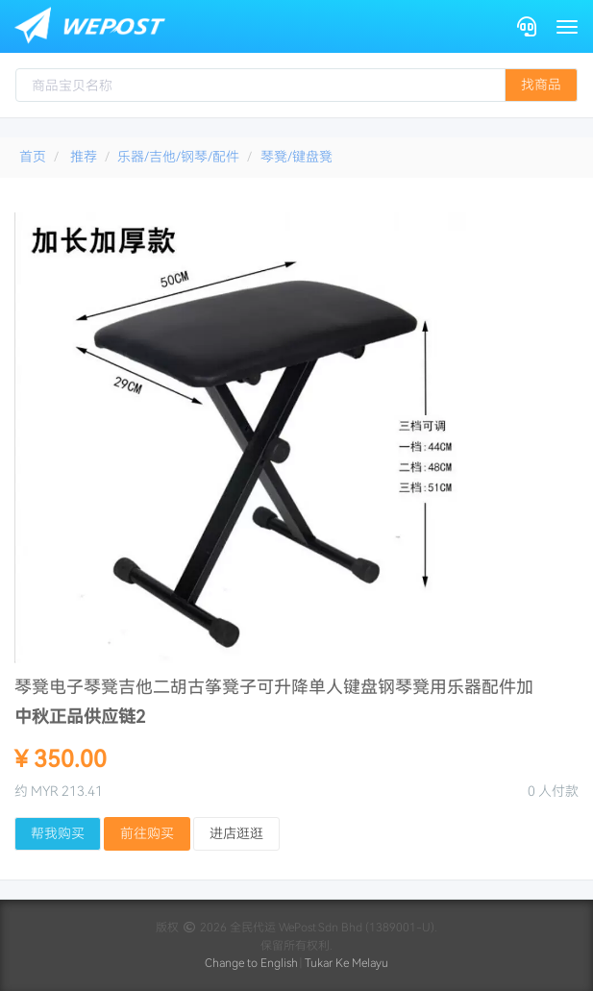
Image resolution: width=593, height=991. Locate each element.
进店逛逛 (236, 833)
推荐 (83, 156)
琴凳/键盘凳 (296, 156)
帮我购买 (58, 833)
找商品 (541, 84)
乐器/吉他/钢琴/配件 (178, 156)
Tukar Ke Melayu (346, 963)
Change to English (251, 963)
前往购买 (147, 833)
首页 (32, 156)
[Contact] (526, 26)
